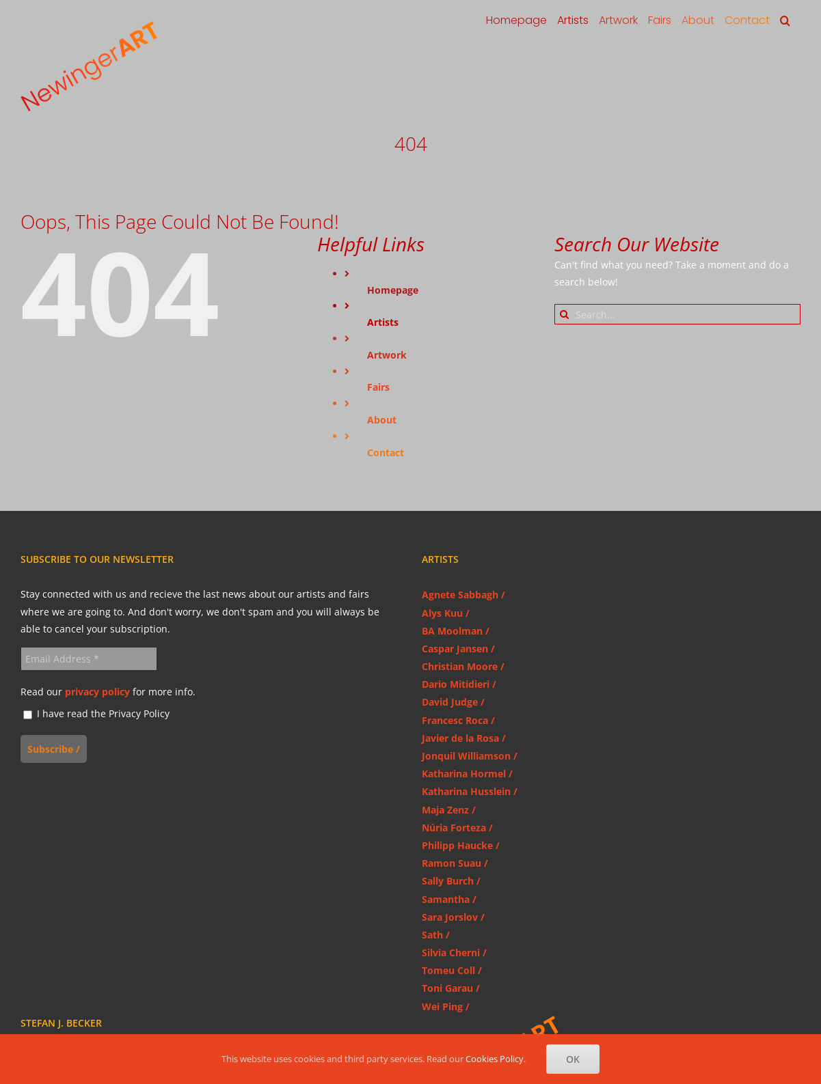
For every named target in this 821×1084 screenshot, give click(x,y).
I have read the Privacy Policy (96, 714)
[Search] (564, 314)
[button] (785, 20)
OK (573, 1059)
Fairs (378, 386)
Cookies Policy (495, 1059)
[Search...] (677, 314)
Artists (383, 322)
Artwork (387, 354)
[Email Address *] (89, 659)
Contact (385, 452)
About (381, 419)
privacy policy (97, 691)
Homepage (392, 289)
